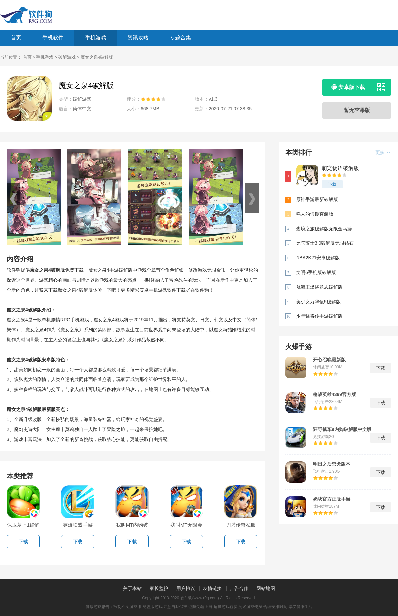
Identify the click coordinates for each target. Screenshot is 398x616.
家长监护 (159, 588)
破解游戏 (67, 57)
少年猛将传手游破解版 (319, 316)
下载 (332, 184)
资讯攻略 (138, 37)
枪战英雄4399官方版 (334, 394)
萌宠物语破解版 (340, 168)
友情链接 (212, 588)
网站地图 (265, 588)
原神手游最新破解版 (317, 199)
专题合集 (180, 37)
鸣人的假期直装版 (314, 214)
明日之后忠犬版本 (331, 464)
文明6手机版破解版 (316, 272)
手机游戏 (95, 37)
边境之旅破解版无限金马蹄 (324, 228)
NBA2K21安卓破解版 (318, 257)
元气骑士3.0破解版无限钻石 (325, 243)
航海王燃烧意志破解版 (319, 287)
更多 (382, 152)
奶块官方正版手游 (331, 499)
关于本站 (132, 588)
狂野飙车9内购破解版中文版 (342, 429)
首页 (16, 37)
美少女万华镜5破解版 (318, 301)
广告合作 (239, 588)
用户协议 (185, 588)
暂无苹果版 (357, 110)
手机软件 (53, 37)
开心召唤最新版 (329, 359)
